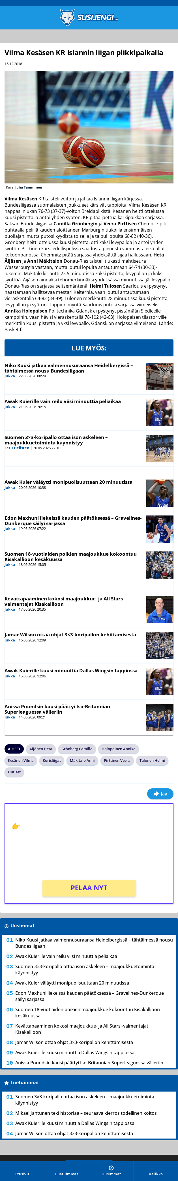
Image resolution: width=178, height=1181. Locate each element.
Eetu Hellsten (17, 447)
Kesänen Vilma (21, 760)
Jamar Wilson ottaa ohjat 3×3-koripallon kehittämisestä (70, 634)
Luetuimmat (24, 1082)
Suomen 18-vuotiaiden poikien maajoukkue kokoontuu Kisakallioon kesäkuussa (71, 556)
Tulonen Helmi (152, 760)
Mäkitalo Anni (82, 760)
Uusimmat (22, 926)
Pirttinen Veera (117, 760)
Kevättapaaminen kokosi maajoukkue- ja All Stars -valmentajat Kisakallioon (65, 601)
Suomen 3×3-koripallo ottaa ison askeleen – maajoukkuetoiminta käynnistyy (56, 440)
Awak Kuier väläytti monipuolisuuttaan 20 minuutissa (68, 482)
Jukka (10, 375)
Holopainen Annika (119, 748)
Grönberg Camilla (77, 748)
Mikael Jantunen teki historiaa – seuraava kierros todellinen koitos (86, 1113)
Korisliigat (52, 760)
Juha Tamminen (28, 187)
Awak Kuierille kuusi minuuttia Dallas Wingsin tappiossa (71, 670)
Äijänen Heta (40, 748)
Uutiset (14, 772)
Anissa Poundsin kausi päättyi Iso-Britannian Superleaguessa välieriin (57, 709)
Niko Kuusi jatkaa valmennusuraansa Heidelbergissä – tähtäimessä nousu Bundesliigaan (69, 368)
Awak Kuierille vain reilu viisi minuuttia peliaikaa (63, 401)
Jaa (160, 794)
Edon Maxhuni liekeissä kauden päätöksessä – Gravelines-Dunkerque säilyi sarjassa (73, 521)
